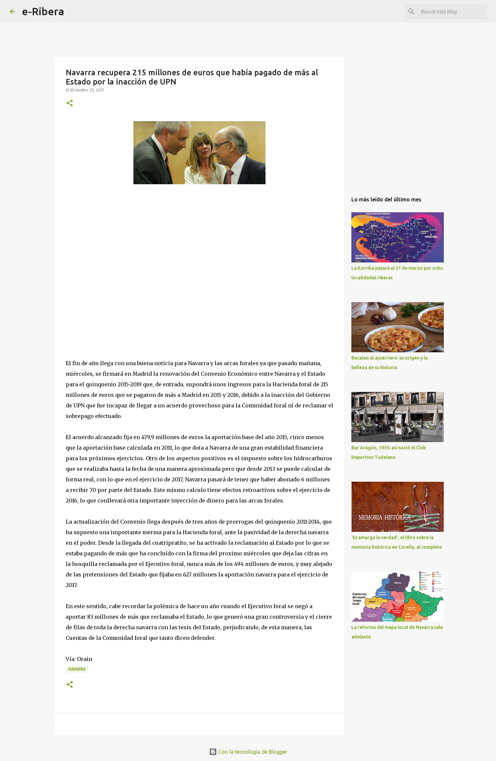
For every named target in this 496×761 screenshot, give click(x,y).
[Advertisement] (115, 271)
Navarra (77, 669)
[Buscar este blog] (452, 11)
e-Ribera (43, 11)
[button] (70, 103)
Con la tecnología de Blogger (248, 752)
